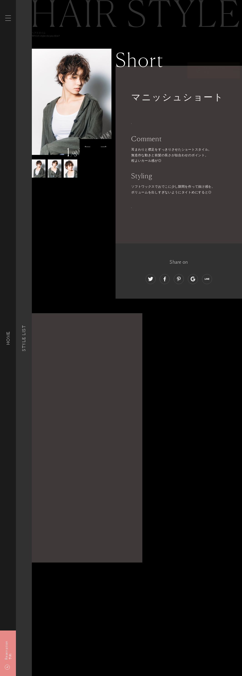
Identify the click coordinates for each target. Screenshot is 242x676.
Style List (23, 338)
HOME (7, 338)
